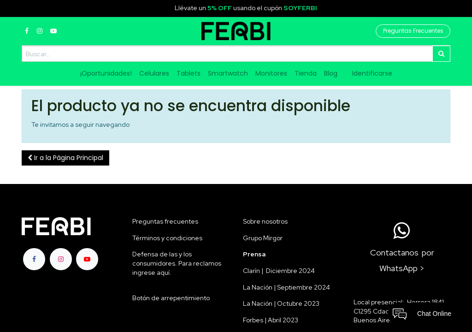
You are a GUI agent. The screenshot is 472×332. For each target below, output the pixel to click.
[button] (65, 158)
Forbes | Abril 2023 (270, 320)
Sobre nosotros (265, 221)
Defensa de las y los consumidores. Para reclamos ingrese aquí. (176, 263)
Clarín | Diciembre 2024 (279, 271)
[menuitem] (106, 73)
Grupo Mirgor (263, 238)
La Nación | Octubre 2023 (281, 303)
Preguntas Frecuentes (413, 31)
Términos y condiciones (167, 238)
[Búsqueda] (441, 54)
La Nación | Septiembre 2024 (286, 287)
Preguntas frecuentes (165, 221)
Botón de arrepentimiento (171, 298)
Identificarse (372, 73)
